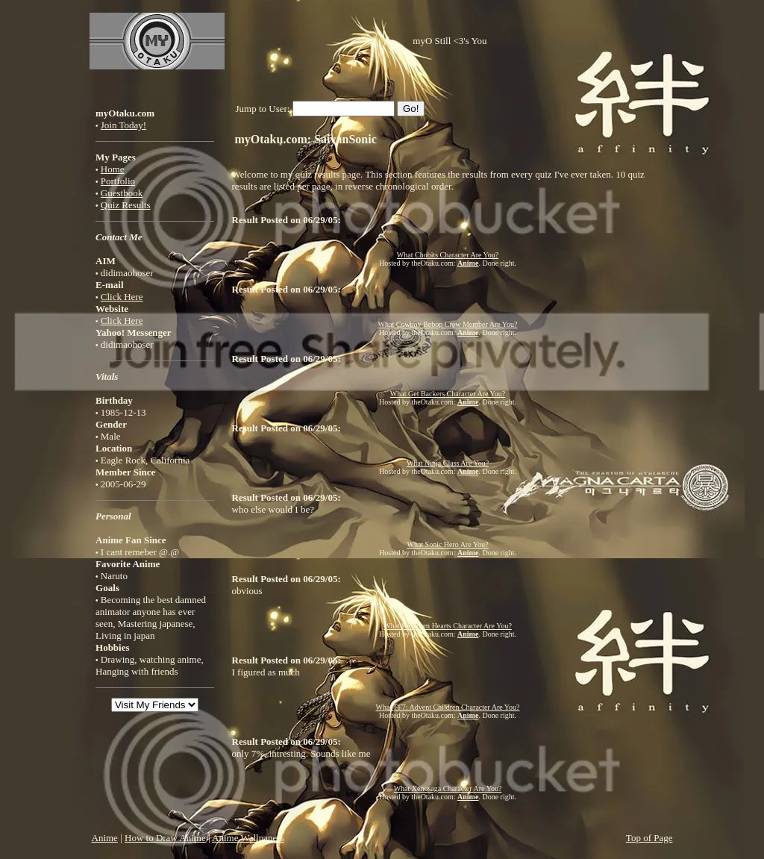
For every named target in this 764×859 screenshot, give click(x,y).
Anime (105, 837)
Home (113, 169)
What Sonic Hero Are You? (447, 544)
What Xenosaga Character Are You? (448, 788)
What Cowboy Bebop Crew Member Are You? (448, 324)
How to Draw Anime (165, 837)
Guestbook (122, 193)
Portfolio (118, 181)
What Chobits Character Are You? (447, 255)
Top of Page (649, 837)
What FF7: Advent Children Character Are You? (448, 707)
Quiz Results (126, 204)
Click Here (122, 296)
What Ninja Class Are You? (448, 463)
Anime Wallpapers (248, 837)
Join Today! (123, 125)
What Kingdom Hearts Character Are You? (447, 626)
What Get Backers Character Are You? (447, 394)
